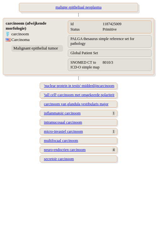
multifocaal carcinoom (61, 140)
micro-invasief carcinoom (63, 131)
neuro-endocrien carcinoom (64, 150)
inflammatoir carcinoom (62, 113)
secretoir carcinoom (59, 159)
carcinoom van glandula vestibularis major (76, 104)
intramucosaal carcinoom (63, 122)
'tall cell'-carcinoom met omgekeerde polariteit (79, 95)
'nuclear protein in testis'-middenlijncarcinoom (79, 86)
